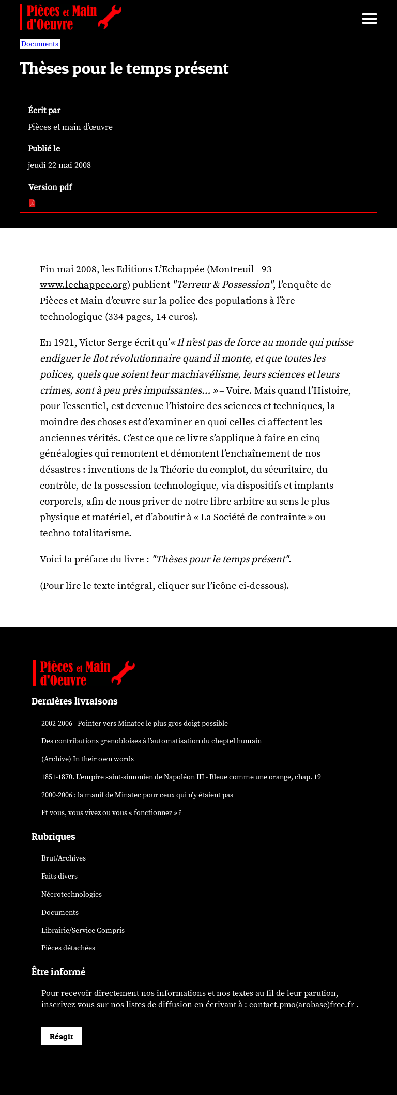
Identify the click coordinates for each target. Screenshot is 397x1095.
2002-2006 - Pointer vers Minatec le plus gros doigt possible (134, 723)
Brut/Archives (63, 858)
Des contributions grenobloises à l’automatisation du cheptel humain (151, 741)
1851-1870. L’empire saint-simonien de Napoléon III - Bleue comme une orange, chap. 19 (181, 777)
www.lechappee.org (83, 284)
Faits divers (59, 876)
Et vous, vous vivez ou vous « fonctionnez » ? (111, 813)
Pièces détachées (68, 948)
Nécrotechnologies (71, 894)
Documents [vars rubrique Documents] (39, 44)
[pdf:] (32, 204)
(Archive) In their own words (87, 759)
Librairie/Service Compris (83, 930)
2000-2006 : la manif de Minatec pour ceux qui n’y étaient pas (137, 795)
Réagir (61, 1036)
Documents (60, 912)
